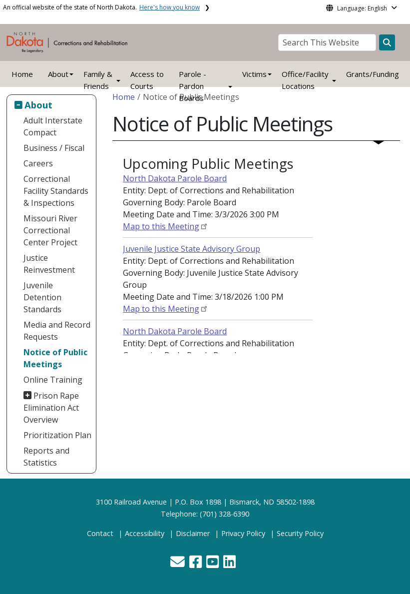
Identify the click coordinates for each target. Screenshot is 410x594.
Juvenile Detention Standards (42, 297)
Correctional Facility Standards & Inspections (55, 190)
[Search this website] (387, 42)
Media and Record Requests (56, 330)
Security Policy (300, 533)
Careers (38, 163)
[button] (178, 564)
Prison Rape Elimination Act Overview (51, 407)
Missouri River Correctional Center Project (50, 230)
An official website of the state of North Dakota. (101, 7)
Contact (100, 533)
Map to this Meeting (161, 226)
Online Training (52, 379)
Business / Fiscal (53, 147)
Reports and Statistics (46, 456)
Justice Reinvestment (49, 263)
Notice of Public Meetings (55, 358)
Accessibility (144, 533)
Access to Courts (147, 80)
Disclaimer (193, 533)
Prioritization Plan (57, 435)
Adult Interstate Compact (52, 126)
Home (22, 74)
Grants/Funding (372, 74)
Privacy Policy (243, 533)
